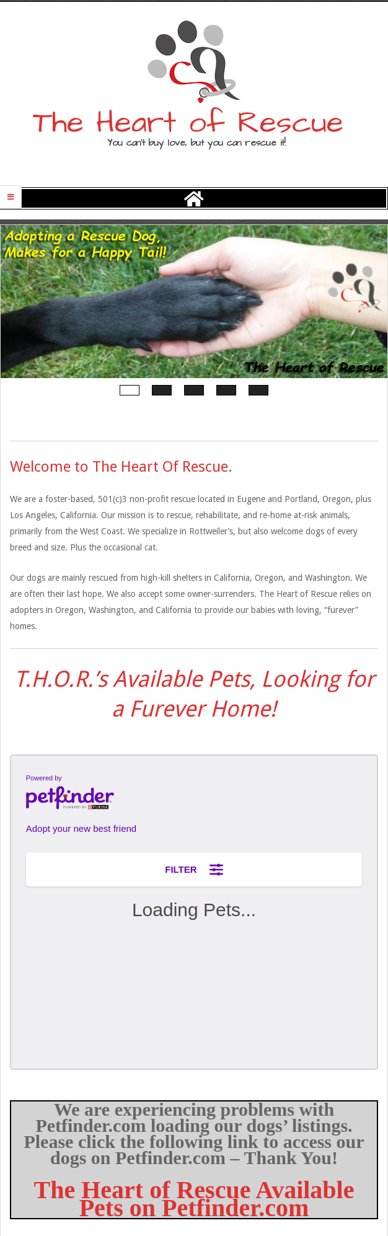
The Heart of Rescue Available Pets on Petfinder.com (194, 1199)
